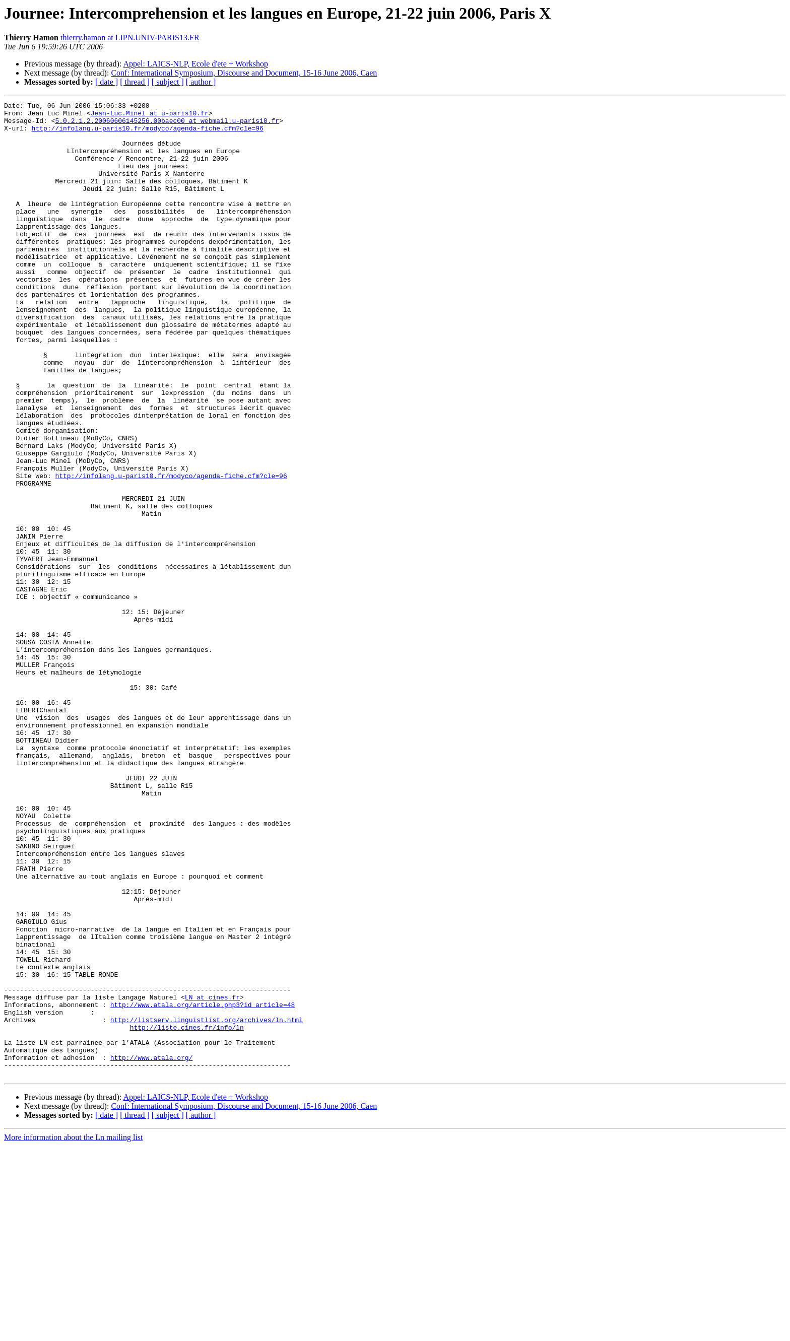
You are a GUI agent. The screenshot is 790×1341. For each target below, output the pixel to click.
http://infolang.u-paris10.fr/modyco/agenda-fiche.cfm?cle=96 (148, 134)
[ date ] (106, 82)
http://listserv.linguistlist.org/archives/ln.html (206, 1204)
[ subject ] (168, 82)
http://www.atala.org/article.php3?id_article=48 (202, 1185)
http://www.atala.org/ (151, 1249)
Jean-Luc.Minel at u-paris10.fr (150, 115)
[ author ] (201, 82)
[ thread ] (135, 82)
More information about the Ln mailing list (73, 1332)
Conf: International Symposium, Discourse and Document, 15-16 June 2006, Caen (244, 73)
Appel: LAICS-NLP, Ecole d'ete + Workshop (195, 63)
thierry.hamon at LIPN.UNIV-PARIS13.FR (130, 37)
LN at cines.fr (212, 1176)
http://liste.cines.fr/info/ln (187, 1213)
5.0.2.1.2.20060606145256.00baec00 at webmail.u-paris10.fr (167, 124)
